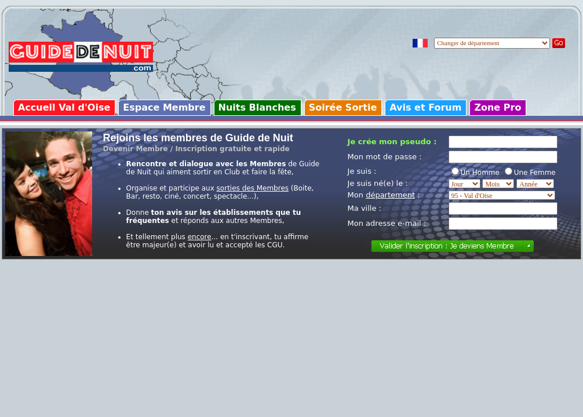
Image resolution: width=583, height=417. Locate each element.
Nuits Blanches (257, 107)
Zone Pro (497, 107)
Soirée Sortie (343, 107)
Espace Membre (164, 107)
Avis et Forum (425, 107)
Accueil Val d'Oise (64, 107)
